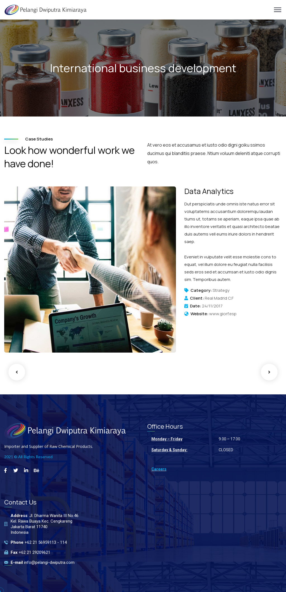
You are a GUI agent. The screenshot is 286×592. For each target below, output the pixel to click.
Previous (16, 372)
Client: (197, 298)
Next (269, 372)
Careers (158, 469)
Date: (195, 306)
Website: (199, 314)
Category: (201, 290)
